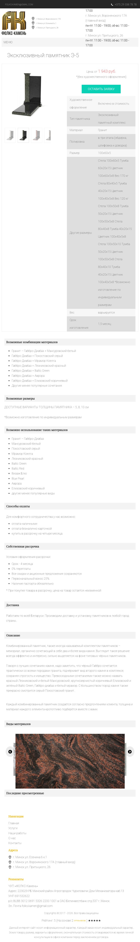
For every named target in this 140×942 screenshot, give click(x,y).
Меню (8, 42)
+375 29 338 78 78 (124, 4)
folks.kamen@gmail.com (19, 4)
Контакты (15, 843)
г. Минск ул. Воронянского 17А (48, 19)
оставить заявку (101, 89)
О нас (12, 838)
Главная (13, 823)
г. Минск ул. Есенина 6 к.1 (46, 23)
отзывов (80, 920)
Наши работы (17, 833)
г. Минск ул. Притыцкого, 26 (47, 28)
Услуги (13, 828)
